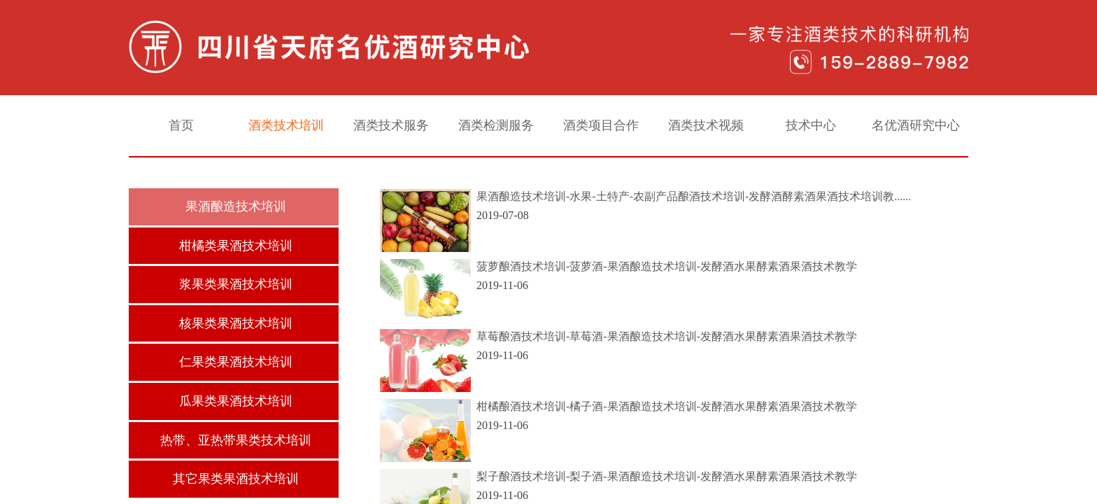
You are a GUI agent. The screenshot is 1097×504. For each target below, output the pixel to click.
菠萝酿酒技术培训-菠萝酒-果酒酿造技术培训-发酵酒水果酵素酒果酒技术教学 (666, 266)
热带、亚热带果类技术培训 (235, 440)
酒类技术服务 (391, 125)
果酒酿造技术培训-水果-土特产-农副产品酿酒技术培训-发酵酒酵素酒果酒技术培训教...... (693, 196)
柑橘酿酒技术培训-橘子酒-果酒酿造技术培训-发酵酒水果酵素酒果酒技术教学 (666, 406)
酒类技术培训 (286, 125)
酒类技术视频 (706, 125)
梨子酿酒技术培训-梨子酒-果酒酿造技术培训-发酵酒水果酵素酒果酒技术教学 (666, 476)
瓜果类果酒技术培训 (235, 401)
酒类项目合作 (601, 125)
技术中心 (811, 125)
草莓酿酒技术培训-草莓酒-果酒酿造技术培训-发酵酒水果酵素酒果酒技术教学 (666, 336)
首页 (181, 125)
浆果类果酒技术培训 (235, 284)
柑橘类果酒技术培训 (235, 246)
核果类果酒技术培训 (235, 323)
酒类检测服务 (496, 125)
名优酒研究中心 (916, 125)
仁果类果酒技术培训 (235, 362)
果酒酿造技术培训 (235, 207)
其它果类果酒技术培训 (236, 479)
